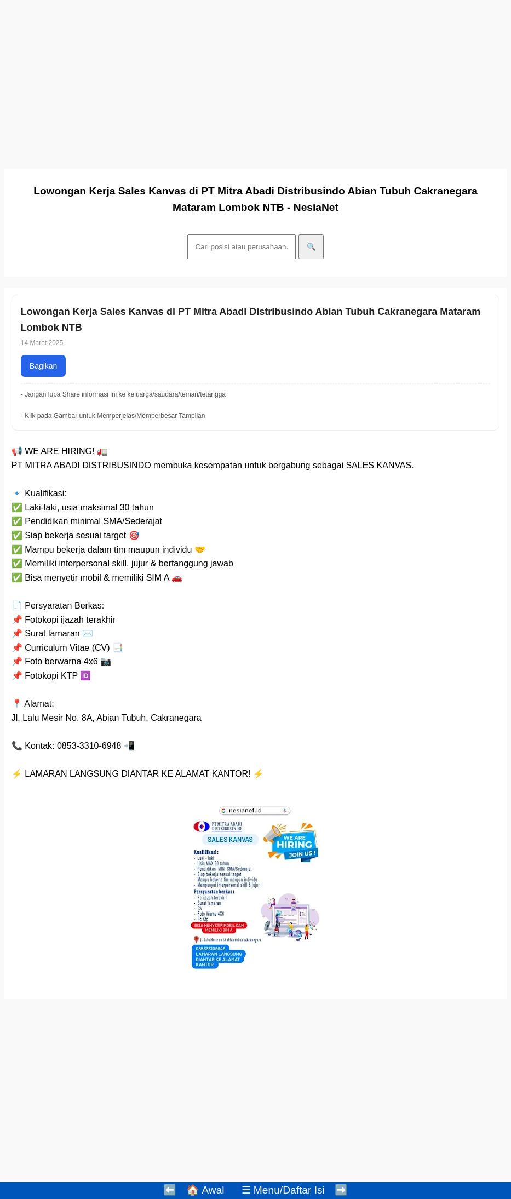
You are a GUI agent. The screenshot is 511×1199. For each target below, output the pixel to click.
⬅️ (169, 1190)
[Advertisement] (255, 81)
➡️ (341, 1190)
